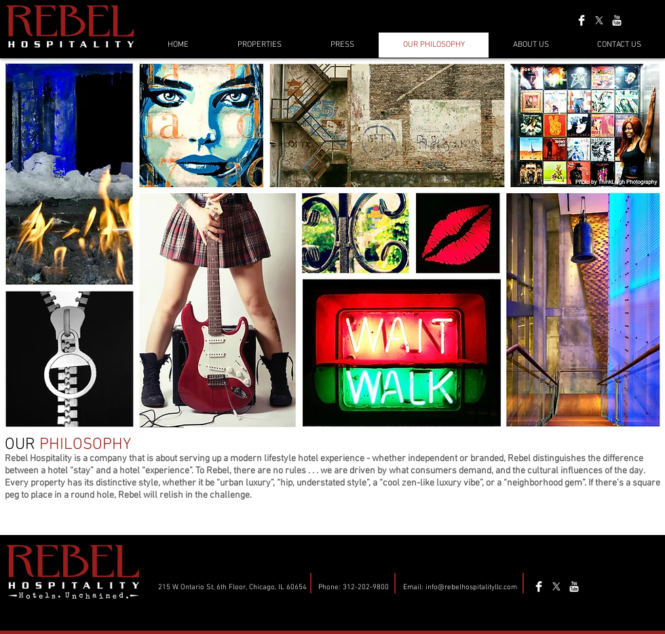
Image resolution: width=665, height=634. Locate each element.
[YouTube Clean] (616, 20)
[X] (599, 20)
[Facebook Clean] (581, 20)
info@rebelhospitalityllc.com (471, 587)
